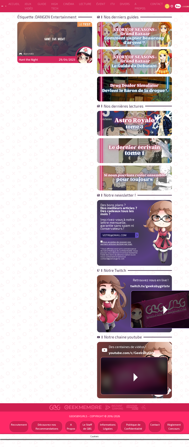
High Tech (54, 6)
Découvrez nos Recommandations (47, 426)
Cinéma (68, 4)
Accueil (14, 4)
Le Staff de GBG (87, 426)
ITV (112, 4)
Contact (156, 4)
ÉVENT (100, 4)
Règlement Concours (174, 426)
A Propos (140, 6)
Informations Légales (108, 426)
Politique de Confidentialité (133, 426)
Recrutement (19, 424)
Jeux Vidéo (29, 6)
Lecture (85, 4)
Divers (125, 4)
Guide (42, 4)
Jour (168, 6)
